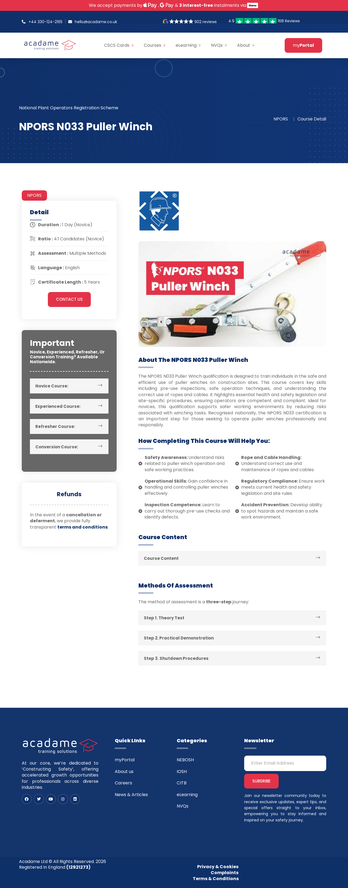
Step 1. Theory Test (164, 618)
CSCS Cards (119, 45)
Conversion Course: (56, 447)
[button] (190, 22)
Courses (155, 45)
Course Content (161, 558)
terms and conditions (82, 527)
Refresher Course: (55, 426)
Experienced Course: (57, 406)
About (246, 45)
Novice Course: (51, 386)
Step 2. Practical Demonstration (179, 638)
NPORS (34, 195)
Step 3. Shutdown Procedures (176, 658)
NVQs (219, 45)
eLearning (188, 45)
